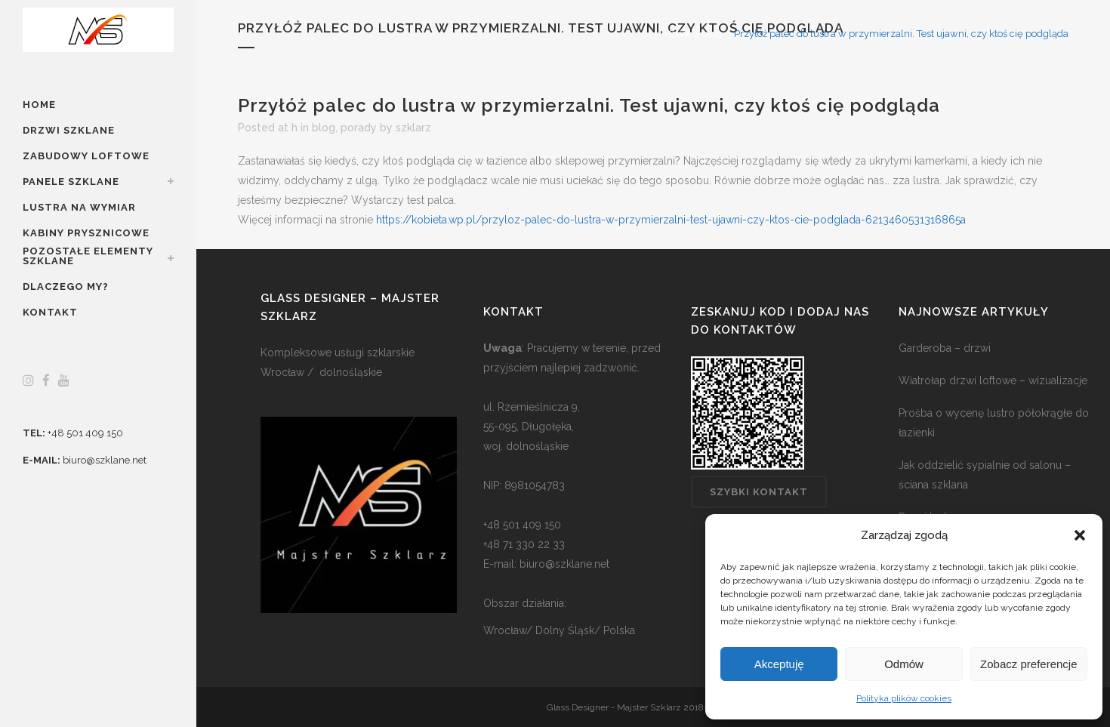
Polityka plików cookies (903, 698)
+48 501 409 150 (85, 433)
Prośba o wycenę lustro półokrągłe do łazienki (994, 423)
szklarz (413, 128)
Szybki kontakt (759, 492)
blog (711, 33)
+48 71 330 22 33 (524, 544)
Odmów (903, 664)
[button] (1079, 535)
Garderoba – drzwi (945, 348)
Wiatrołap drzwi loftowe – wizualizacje (993, 380)
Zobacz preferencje (1028, 664)
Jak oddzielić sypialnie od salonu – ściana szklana (985, 475)
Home (678, 33)
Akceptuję (779, 664)
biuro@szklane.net (104, 460)
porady (359, 128)
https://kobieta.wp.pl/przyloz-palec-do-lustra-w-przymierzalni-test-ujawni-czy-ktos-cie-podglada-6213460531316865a (671, 220)
